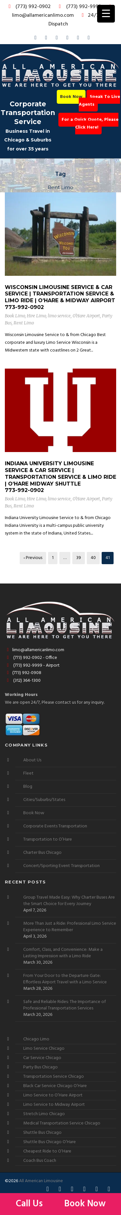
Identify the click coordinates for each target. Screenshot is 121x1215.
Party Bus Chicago (40, 1067)
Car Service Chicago (42, 1058)
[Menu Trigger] (106, 14)
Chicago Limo (36, 1039)
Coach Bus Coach (39, 1160)
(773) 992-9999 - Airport (32, 665)
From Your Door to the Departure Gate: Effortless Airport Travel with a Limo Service (65, 979)
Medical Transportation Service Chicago (61, 1123)
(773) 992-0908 (23, 673)
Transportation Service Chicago (53, 1076)
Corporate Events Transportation (55, 826)
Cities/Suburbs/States (44, 800)
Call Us (30, 1204)
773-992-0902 (24, 307)
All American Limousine (41, 1181)
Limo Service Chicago (44, 1048)
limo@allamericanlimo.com (63, 12)
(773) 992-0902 (28, 7)
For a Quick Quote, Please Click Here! (90, 123)
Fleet (28, 773)
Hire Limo (36, 316)
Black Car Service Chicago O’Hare (55, 1086)
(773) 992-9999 (78, 7)
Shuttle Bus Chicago (42, 1132)
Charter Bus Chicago (42, 852)
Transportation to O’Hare (47, 839)
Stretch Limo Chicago (44, 1114)
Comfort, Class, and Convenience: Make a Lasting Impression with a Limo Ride (63, 953)
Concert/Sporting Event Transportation (61, 866)
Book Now (71, 97)
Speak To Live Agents (99, 100)
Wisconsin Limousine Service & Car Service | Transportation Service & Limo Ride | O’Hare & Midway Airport (60, 294)
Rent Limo (24, 323)
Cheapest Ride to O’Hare (47, 1151)
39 (78, 558)
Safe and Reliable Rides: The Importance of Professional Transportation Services (64, 1005)
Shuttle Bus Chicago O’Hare (49, 1142)
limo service (59, 316)
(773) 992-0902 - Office (31, 657)
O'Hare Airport (86, 316)
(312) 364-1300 (23, 680)
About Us (32, 760)
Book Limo (15, 316)
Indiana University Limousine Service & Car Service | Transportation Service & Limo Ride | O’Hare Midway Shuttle (60, 473)
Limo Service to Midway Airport (54, 1104)
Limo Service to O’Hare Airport (53, 1095)
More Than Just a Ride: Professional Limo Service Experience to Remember (69, 927)
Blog (27, 786)
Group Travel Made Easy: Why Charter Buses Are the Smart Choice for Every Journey (69, 900)
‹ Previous (33, 558)
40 (93, 558)
